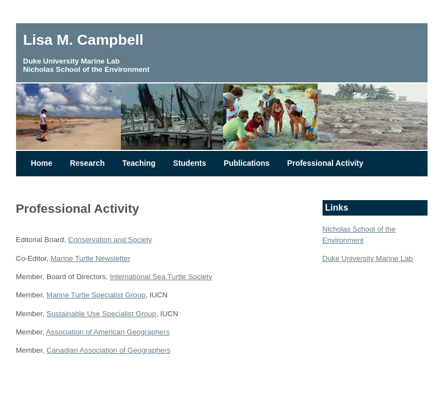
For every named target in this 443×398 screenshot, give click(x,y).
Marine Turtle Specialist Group (95, 295)
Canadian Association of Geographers (108, 350)
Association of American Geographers (108, 332)
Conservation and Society (110, 239)
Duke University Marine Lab (368, 258)
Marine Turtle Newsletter (90, 258)
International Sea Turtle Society (161, 277)
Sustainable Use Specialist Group (101, 314)
